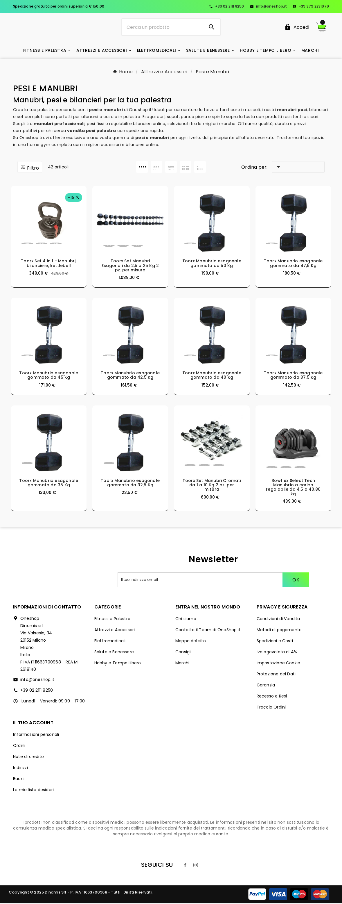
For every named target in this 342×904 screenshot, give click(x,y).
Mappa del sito (190, 642)
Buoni (18, 780)
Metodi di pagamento (279, 631)
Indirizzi (20, 769)
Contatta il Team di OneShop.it (207, 631)
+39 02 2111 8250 (226, 6)
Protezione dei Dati (276, 675)
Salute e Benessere (114, 653)
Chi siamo (185, 620)
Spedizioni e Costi (275, 642)
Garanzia (266, 686)
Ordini (19, 747)
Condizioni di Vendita (278, 620)
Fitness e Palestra (112, 620)
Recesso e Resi (272, 697)
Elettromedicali (110, 642)
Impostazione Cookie (278, 664)
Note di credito (28, 758)
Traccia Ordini (271, 708)
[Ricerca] (163, 27)
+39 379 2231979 (311, 6)
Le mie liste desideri (33, 791)
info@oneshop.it (268, 6)
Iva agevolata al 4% (277, 653)
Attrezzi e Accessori (114, 631)
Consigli (183, 653)
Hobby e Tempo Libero (117, 664)
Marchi (182, 664)
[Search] (211, 27)
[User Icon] (296, 27)
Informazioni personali (36, 735)
